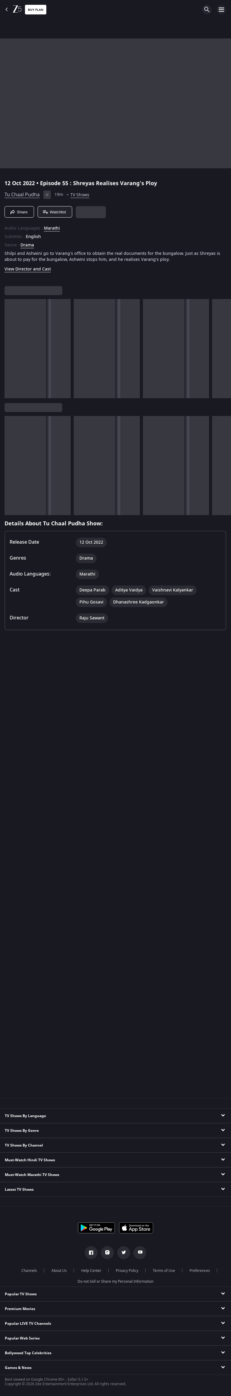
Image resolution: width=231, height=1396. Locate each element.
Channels (29, 1270)
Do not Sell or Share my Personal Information (115, 1281)
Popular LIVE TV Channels (28, 1323)
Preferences (199, 1270)
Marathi (52, 228)
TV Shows (79, 195)
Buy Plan (35, 10)
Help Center (91, 1270)
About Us (59, 1270)
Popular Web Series (22, 1338)
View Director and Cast (28, 269)
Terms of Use (164, 1270)
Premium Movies (20, 1309)
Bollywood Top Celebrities (28, 1353)
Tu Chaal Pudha (22, 194)
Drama (27, 245)
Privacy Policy (127, 1270)
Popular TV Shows (21, 1294)
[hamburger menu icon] (221, 9)
